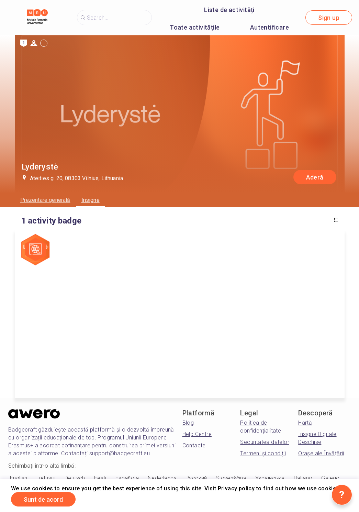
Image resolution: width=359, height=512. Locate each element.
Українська (269, 478)
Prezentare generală (45, 200)
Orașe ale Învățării (321, 453)
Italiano (302, 478)
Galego (330, 478)
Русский (196, 478)
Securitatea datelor (264, 442)
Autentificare (269, 27)
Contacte (194, 445)
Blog (188, 423)
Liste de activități (229, 9)
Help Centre (197, 434)
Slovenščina (231, 478)
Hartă (305, 423)
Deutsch (75, 478)
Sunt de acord (43, 499)
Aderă (315, 177)
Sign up (328, 17)
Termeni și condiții (263, 453)
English (18, 478)
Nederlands (162, 478)
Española (127, 478)
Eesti (100, 478)
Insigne (90, 200)
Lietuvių (46, 478)
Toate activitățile (195, 27)
